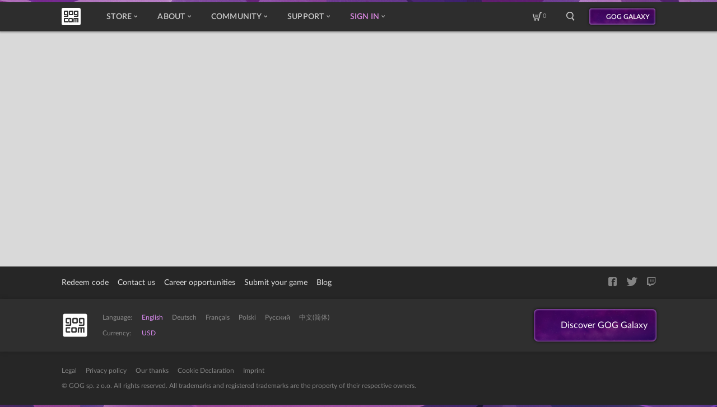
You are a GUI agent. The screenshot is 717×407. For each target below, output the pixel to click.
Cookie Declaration (206, 370)
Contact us (136, 283)
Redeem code (85, 283)
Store (121, 17)
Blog (324, 283)
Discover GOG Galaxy (604, 325)
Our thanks (152, 370)
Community (239, 17)
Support (308, 17)
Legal (69, 370)
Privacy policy (106, 370)
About (173, 17)
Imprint (253, 370)
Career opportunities (199, 283)
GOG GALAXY (628, 16)
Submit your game (276, 283)
